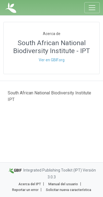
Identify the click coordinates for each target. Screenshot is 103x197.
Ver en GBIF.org (52, 60)
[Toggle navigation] (92, 7)
